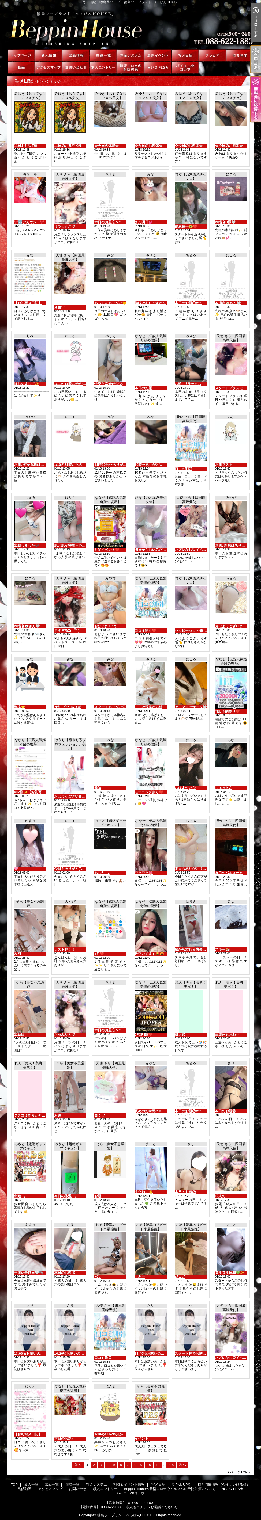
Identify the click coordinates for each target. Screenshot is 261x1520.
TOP (21, 55)
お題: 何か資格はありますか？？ (39, 465)
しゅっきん (223, 788)
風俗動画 (21, 68)
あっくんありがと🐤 (110, 303)
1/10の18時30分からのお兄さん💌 (121, 1434)
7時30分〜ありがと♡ (71, 707)
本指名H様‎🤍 (225, 222)
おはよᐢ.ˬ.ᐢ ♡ (185, 788)
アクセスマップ (48, 68)
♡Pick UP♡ (212, 55)
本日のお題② (185, 1192)
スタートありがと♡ (110, 707)
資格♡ (59, 307)
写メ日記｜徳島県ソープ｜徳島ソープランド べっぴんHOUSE (130, 26)
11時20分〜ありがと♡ (112, 465)
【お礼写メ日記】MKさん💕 (36, 303)
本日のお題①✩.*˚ (188, 303)
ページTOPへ (240, 1472)
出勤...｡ (20, 1196)
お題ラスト (223, 465)
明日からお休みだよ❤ (152, 550)
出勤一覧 (76, 55)
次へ (182, 1465)
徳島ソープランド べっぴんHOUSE (124, 1515)
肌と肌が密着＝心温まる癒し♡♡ (80, 545)
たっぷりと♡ (64, 1035)
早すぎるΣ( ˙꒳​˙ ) (66, 630)
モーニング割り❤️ (149, 792)
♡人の (220, 1196)
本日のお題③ (225, 1111)
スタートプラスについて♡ (236, 388)
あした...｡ (102, 873)
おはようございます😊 (72, 796)
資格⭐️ (19, 707)
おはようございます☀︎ (232, 626)
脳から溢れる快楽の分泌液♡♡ (199, 949)
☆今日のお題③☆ (148, 146)
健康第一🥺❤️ (186, 226)
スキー (140, 1277)
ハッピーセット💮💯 (191, 630)
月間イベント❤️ (107, 550)
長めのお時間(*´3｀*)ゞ (152, 1111)
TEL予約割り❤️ (227, 711)
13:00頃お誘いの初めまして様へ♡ (41, 1353)
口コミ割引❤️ (145, 630)
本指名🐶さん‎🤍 (228, 303)
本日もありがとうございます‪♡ (199, 869)
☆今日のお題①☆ (229, 146)
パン (97, 1277)
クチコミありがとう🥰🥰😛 (36, 1115)
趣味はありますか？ (150, 303)
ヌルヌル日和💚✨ (229, 1273)
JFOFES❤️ (143, 1035)
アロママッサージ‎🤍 (191, 707)
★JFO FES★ (157, 68)
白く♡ (99, 1115)
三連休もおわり (227, 1035)
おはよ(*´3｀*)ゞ (107, 626)
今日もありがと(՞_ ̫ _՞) (72, 869)
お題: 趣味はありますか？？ (237, 545)
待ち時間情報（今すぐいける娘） (239, 55)
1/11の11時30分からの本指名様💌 (81, 384)
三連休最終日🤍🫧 (28, 1273)
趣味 (97, 788)
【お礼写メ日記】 (28, 1434)
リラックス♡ (64, 226)
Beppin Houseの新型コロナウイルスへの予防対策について (130, 68)
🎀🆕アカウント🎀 (29, 222)
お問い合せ (76, 68)
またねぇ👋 (144, 1192)
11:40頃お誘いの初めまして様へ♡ (162, 1353)
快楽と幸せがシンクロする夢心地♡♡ (124, 384)
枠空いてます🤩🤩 (149, 954)
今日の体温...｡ (65, 1196)
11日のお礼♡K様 (67, 146)
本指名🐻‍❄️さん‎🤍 (27, 626)
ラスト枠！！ (64, 949)
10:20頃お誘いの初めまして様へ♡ (81, 1353)
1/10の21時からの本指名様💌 (77, 465)
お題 (57, 1115)
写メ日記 (185, 55)
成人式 (180, 1035)
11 (157, 1465)
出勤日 (19, 1035)
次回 (17, 954)
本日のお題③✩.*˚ (108, 1030)
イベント (141, 1439)
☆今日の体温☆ (106, 146)
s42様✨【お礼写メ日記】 (34, 792)
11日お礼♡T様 (25, 146)
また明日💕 (144, 222)
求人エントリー (103, 68)
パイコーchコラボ (185, 68)
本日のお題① (64, 1273)
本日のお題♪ (144, 388)
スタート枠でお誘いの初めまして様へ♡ (206, 1353)
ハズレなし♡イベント (192, 550)
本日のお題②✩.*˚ (108, 222)
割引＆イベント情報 (157, 55)
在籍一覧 (103, 55)
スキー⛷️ (222, 949)
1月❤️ (99, 954)
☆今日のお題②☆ (189, 146)
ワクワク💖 (144, 873)
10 (149, 1465)
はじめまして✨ (26, 384)
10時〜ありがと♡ (149, 465)
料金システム (130, 55)
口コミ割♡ (183, 469)
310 (171, 1465)
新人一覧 (48, 55)
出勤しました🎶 (26, 545)
